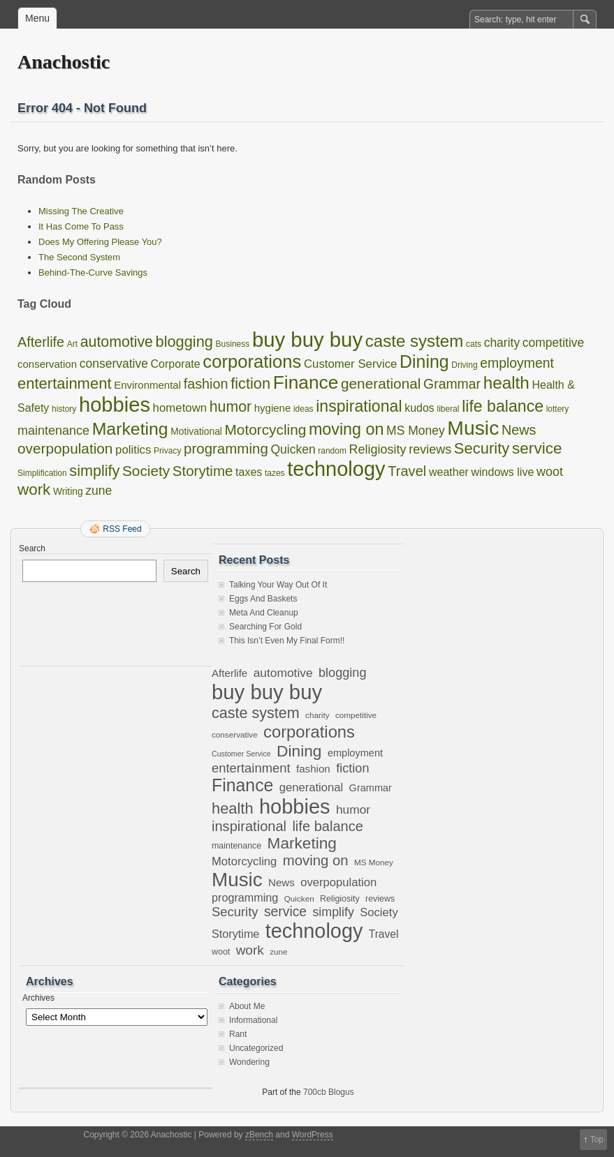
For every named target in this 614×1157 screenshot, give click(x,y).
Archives (38, 998)
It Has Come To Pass (81, 226)
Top (597, 1139)
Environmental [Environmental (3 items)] (147, 385)
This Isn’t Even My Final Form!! (286, 640)
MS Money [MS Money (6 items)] (415, 431)
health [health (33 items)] (506, 382)
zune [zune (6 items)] (98, 491)
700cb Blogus (328, 1092)
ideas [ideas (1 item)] (303, 409)
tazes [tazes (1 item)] (275, 473)
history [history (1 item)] (64, 409)
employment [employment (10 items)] (517, 363)
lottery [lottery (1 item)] (557, 409)
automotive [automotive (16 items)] (116, 342)
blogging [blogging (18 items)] (184, 341)
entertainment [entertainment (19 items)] (64, 383)
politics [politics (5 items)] (133, 449)
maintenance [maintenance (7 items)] (53, 431)
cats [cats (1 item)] (473, 344)
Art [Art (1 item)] (72, 344)
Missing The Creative (81, 211)
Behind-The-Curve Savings (92, 272)
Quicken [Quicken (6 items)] (292, 449)
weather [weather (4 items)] (449, 472)
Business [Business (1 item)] (233, 344)
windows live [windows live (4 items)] (503, 472)
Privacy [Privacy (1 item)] (167, 451)
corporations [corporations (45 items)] (252, 361)
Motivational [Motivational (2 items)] (196, 431)
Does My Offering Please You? (100, 242)
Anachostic (63, 62)
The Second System (79, 257)
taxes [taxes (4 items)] (248, 472)
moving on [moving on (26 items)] (346, 429)
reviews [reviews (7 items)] (430, 449)
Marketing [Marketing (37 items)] (130, 428)
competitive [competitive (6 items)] (553, 343)
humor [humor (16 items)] (230, 406)
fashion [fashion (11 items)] (206, 383)
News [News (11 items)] (519, 430)
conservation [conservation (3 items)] (47, 364)
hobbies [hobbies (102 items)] (114, 405)
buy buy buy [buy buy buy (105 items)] (307, 339)
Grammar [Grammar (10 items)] (452, 383)
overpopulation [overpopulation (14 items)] (64, 448)
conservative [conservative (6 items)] (114, 364)
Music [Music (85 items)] (473, 428)
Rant (238, 1034)
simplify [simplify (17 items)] (94, 470)
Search (32, 548)
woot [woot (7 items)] (549, 472)
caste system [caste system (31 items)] (414, 340)
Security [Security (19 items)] (481, 448)
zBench (259, 1135)
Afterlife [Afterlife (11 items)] (40, 342)
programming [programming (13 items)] (226, 448)
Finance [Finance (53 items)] (306, 382)
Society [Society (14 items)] (146, 471)
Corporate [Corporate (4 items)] (175, 364)
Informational (253, 1020)
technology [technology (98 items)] (336, 469)
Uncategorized (256, 1048)
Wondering (249, 1062)
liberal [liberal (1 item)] (448, 409)
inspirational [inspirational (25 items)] (359, 406)
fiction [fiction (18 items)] (250, 383)
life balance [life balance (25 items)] (502, 406)
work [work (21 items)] (33, 489)
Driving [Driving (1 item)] (464, 365)
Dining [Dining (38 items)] (424, 361)
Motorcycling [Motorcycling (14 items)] (266, 429)
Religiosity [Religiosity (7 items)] (378, 449)
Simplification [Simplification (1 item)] (42, 473)
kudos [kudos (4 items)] (419, 408)
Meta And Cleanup (263, 613)
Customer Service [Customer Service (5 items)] (350, 364)
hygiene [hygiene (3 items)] (272, 408)
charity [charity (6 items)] (502, 343)
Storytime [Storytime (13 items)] (203, 471)
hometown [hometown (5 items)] (180, 408)
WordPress (312, 1135)
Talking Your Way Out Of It (278, 585)
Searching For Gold (265, 627)
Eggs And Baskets (263, 599)
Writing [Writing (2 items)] (68, 491)
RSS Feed (122, 529)
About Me (247, 1006)
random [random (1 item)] (332, 451)
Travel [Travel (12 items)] (407, 471)
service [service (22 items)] (537, 448)
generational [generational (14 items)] (381, 383)
